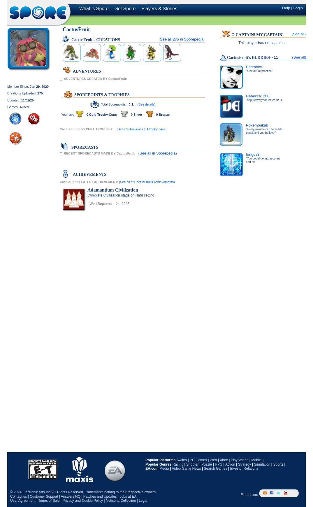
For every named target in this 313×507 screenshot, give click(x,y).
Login (298, 8)
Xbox (224, 460)
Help (286, 8)
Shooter (192, 464)
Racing (178, 464)
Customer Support (44, 496)
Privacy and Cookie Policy (82, 501)
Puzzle (206, 464)
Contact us (18, 496)
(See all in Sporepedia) (157, 153)
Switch (182, 460)
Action (230, 464)
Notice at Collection (121, 501)
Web (213, 460)
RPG (218, 464)
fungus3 (252, 154)
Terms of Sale (48, 501)
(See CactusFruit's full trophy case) (141, 129)
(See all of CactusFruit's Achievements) (147, 182)
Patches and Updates (100, 496)
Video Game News (186, 468)
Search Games (215, 468)
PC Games (198, 460)
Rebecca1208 (257, 96)
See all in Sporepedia (181, 39)
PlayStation (240, 460)
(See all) (299, 34)
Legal (143, 501)
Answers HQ (70, 496)
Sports (278, 464)
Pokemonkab (257, 125)
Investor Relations (244, 468)
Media (164, 468)
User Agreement (23, 501)
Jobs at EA (127, 496)
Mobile (256, 460)
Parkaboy (254, 67)
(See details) (147, 104)
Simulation (262, 464)
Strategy (244, 464)
